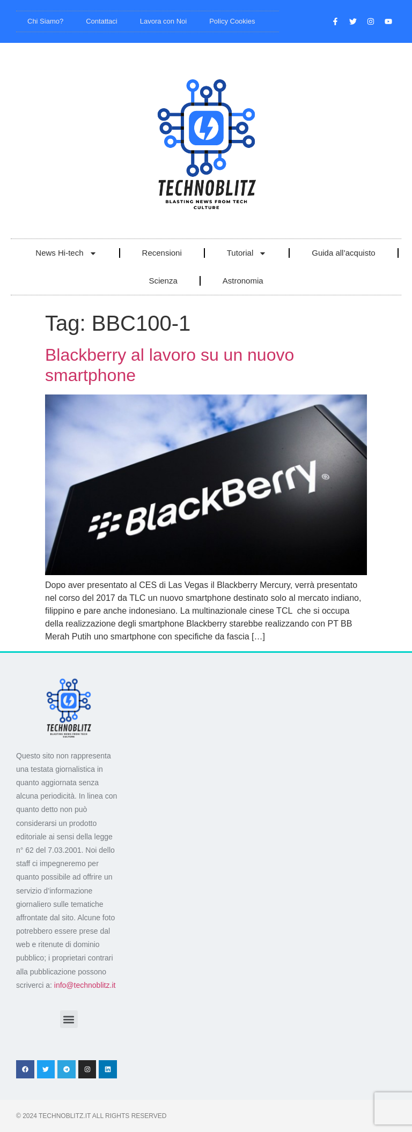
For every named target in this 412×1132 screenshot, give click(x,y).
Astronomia (243, 280)
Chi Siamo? (45, 21)
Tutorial (247, 253)
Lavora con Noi (163, 21)
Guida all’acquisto (343, 252)
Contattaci (101, 21)
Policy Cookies (232, 21)
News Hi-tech (66, 253)
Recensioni (162, 252)
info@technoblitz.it (85, 985)
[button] (69, 1019)
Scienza (163, 280)
